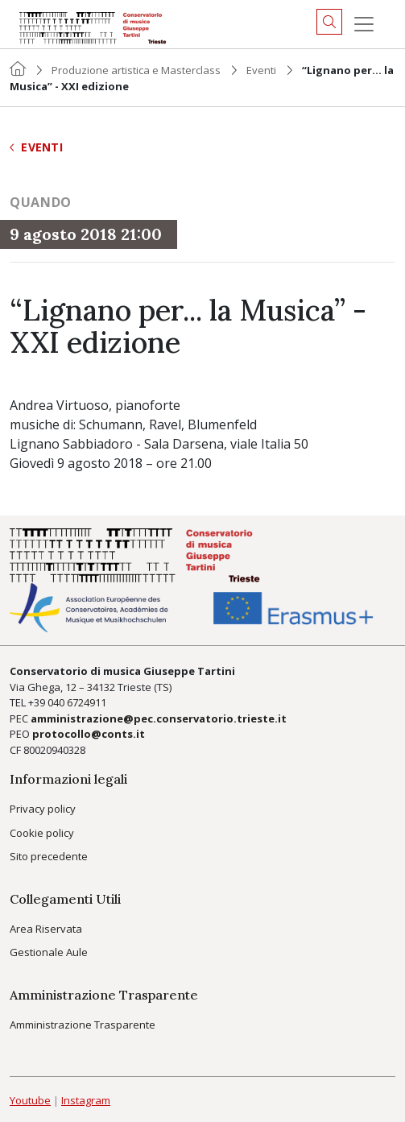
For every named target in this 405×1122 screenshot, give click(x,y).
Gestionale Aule (49, 952)
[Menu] (364, 24)
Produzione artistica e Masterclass (136, 70)
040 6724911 (77, 702)
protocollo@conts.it (88, 734)
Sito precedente (49, 856)
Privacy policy (43, 808)
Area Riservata (46, 928)
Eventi (261, 70)
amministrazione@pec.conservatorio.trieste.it (159, 718)
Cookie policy (42, 833)
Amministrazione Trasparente (82, 1024)
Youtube (30, 1100)
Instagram (85, 1100)
